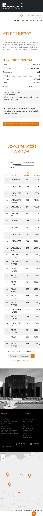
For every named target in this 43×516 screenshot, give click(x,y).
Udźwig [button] (37, 175)
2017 (27, 234)
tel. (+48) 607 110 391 (28, 419)
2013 (27, 330)
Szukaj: (11, 167)
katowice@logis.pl (27, 437)
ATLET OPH (15, 179)
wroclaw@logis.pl (27, 430)
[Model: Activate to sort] (16, 174)
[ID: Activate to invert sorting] (7, 174)
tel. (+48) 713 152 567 (28, 428)
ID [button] (6, 175)
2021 (27, 193)
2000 (37, 234)
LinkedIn (34, 444)
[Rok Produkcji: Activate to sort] (27, 174)
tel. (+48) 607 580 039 (28, 435)
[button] (7, 475)
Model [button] (13, 175)
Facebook (7, 445)
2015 (27, 337)
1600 (36, 323)
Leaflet (14, 510)
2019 (27, 248)
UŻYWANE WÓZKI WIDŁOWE (34, 15)
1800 (37, 193)
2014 (27, 207)
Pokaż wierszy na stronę (21, 163)
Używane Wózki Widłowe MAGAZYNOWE (31, 18)
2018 (27, 186)
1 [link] (32, 356)
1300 (36, 200)
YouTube (20, 444)
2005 (27, 221)
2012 (27, 179)
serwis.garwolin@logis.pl (29, 421)
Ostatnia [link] (26, 360)
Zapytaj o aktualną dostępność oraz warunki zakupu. (21, 123)
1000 (37, 179)
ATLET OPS (15, 221)
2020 (27, 309)
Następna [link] (17, 360)
